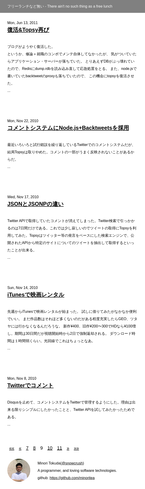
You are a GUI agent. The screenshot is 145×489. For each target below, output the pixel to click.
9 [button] (41, 448)
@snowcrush (72, 463)
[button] (11, 448)
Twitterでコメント (30, 385)
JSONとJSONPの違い (35, 204)
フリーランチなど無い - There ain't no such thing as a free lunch (59, 6)
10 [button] (49, 448)
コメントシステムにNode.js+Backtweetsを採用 (68, 128)
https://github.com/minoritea (72, 478)
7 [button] (27, 448)
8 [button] (34, 448)
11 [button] (59, 448)
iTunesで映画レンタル (35, 294)
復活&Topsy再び (28, 30)
